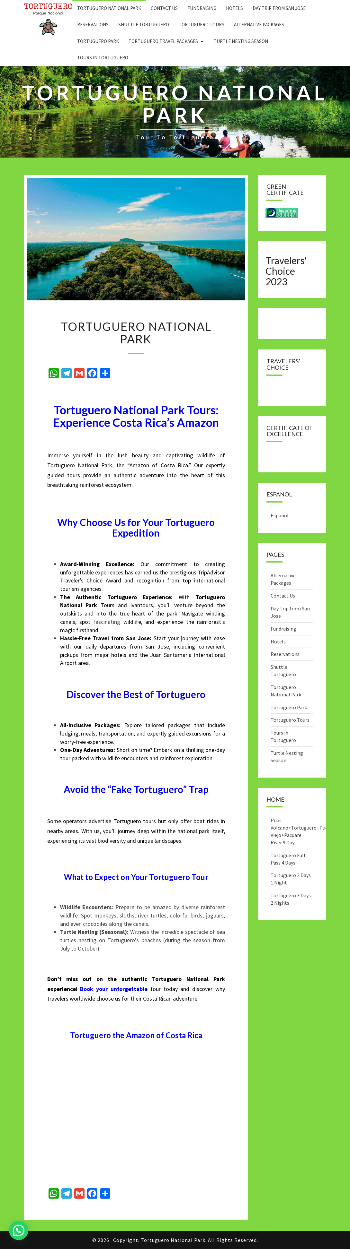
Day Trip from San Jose (279, 8)
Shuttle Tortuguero (143, 25)
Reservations (93, 25)
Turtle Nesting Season (241, 41)
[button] (18, 1230)
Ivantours (141, 605)
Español (280, 515)
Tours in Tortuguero (102, 58)
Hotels (234, 8)
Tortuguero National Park (109, 8)
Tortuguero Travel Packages (163, 41)
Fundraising (201, 8)
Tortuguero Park (98, 41)
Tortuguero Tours (201, 25)
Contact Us (164, 8)
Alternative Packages (259, 25)
